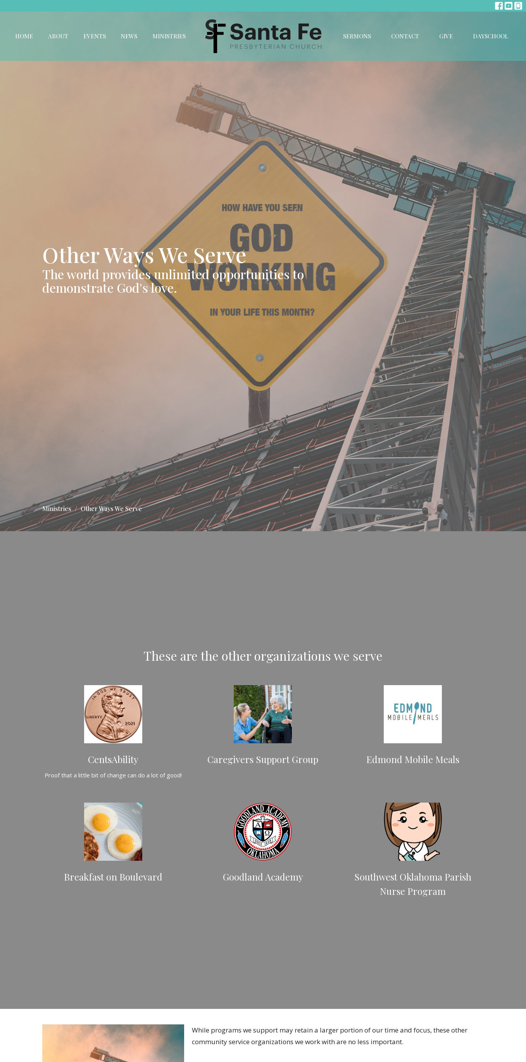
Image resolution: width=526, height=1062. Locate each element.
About (58, 36)
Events (94, 36)
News (129, 36)
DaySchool (490, 36)
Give (446, 36)
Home (24, 36)
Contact (405, 36)
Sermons (357, 36)
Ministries (169, 36)
